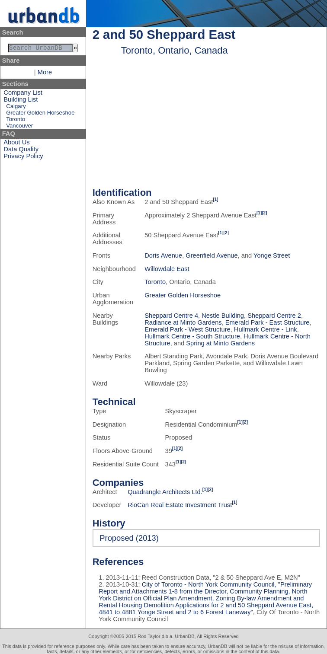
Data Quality (20, 150)
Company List (22, 94)
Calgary (16, 108)
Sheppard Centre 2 (274, 315)
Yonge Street (271, 255)
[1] (215, 199)
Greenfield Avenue (211, 255)
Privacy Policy (23, 157)
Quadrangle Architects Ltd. (165, 491)
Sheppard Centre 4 (171, 315)
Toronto (15, 121)
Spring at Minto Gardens (220, 343)
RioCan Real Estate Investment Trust (180, 504)
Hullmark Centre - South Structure (192, 336)
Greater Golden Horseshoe (40, 114)
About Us (16, 143)
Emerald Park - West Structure (187, 329)
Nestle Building (223, 315)
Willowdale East (166, 268)
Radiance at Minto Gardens (182, 322)
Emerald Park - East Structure (267, 322)
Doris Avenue (163, 255)
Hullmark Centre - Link (265, 329)
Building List (20, 101)
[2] (264, 213)
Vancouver (19, 127)
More (45, 73)
